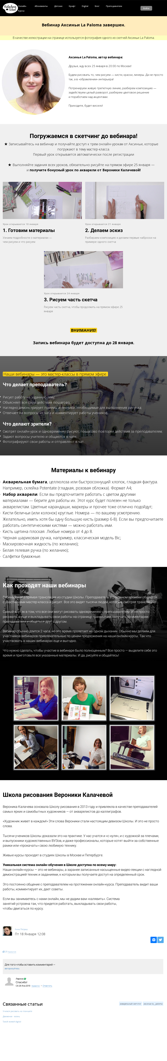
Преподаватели (114, 6)
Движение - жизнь (11, 1016)
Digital (85, 6)
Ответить (47, 985)
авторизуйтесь (12, 968)
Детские (58, 6)
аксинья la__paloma (153, 1003)
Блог (97, 6)
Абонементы (41, 6)
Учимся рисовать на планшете (17, 1011)
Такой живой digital (12, 1021)
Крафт (72, 6)
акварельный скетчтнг (130, 1003)
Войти (146, 8)
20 (6, 951)
